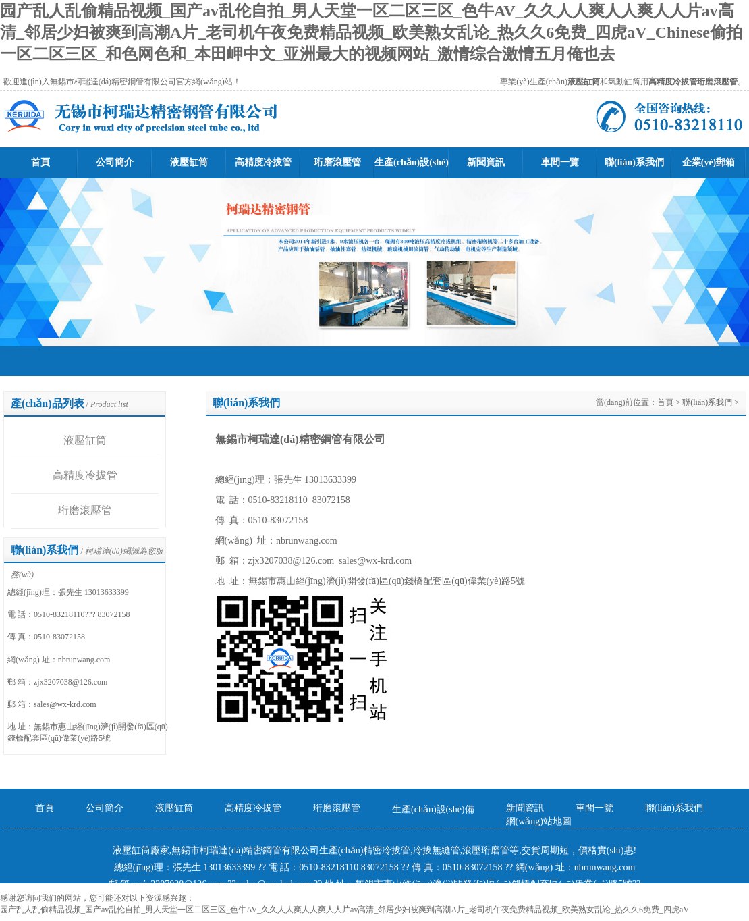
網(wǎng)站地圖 (539, 821)
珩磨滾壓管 (337, 162)
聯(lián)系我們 (634, 162)
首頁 (40, 162)
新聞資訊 (486, 162)
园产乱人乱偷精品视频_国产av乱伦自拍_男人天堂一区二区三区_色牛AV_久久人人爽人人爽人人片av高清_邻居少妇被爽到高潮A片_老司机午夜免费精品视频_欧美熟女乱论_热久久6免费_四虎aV (344, 909)
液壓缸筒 (189, 162)
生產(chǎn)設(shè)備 (433, 809)
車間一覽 (560, 162)
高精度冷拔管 (263, 162)
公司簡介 (115, 162)
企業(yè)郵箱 (709, 162)
